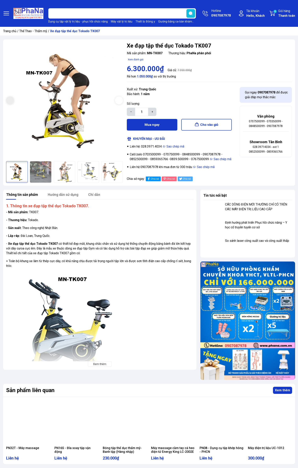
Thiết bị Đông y (145, 21)
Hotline (221, 13)
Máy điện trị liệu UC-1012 (266, 448)
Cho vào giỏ (209, 125)
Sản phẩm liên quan (30, 390)
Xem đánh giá (135, 59)
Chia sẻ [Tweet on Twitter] (185, 178)
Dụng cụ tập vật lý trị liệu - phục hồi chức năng (78, 21)
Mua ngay (152, 125)
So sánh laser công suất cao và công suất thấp (257, 241)
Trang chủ (9, 31)
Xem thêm (282, 390)
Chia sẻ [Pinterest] (169, 178)
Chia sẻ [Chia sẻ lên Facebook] (153, 178)
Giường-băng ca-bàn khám (175, 21)
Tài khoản (255, 13)
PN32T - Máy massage (22, 448)
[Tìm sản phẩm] (122, 13)
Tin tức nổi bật (215, 195)
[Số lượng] (141, 112)
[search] (190, 13)
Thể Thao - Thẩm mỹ (33, 31)
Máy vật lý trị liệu (121, 21)
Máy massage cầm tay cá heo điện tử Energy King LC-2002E (172, 450)
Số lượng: (133, 104)
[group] (64, 100)
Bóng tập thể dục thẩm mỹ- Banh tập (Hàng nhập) (122, 450)
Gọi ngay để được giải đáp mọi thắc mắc (266, 95)
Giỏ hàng (284, 13)
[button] (119, 100)
